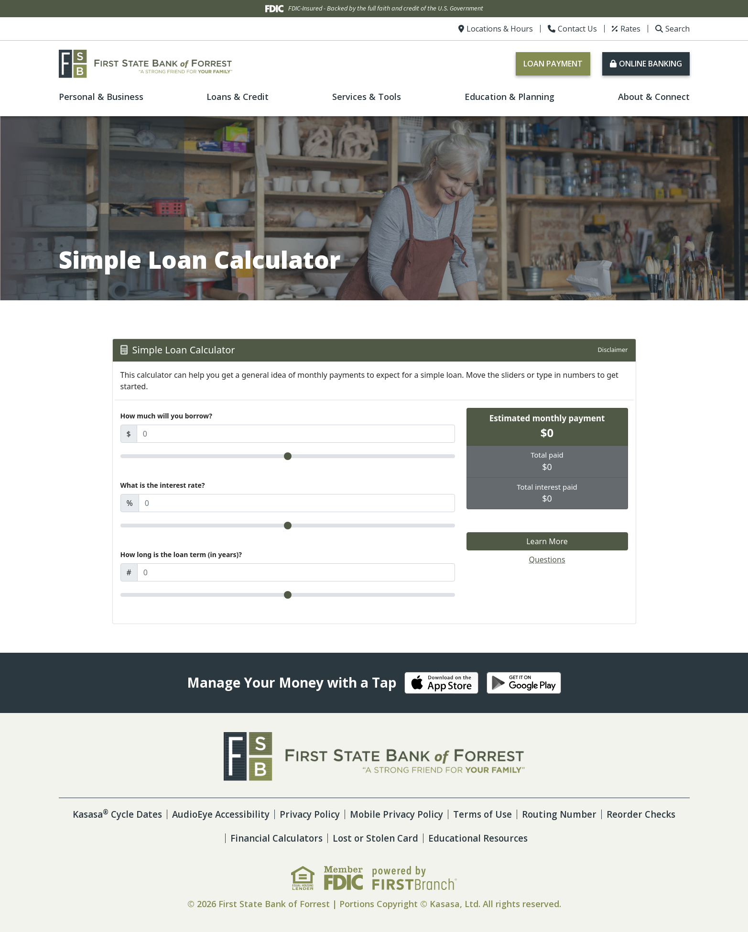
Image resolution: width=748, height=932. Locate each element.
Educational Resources (524, 838)
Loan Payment (553, 63)
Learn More (547, 541)
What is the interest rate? (162, 485)
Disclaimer (612, 349)
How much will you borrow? (166, 415)
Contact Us (577, 28)
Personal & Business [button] (101, 96)
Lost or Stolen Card (417, 838)
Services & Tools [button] (366, 96)
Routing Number (610, 814)
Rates (630, 28)
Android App (524, 683)
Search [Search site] (677, 28)
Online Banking (650, 63)
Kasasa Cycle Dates (147, 814)
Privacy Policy (349, 814)
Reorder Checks (217, 838)
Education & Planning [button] (509, 96)
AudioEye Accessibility (256, 814)
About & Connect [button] (654, 96)
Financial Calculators (313, 838)
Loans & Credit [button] (237, 96)
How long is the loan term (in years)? (181, 554)
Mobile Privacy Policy (440, 814)
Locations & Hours (499, 28)
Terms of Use (530, 814)
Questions (547, 559)
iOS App (441, 683)
